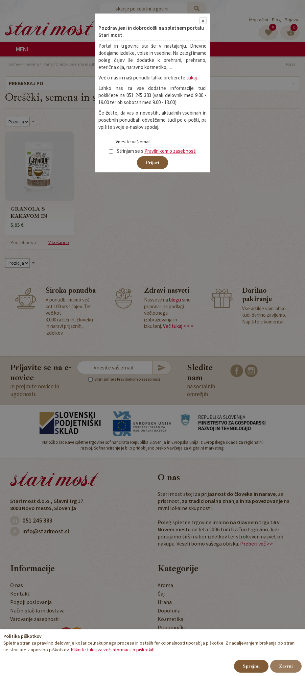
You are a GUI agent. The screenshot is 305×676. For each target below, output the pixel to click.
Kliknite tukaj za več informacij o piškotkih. (113, 650)
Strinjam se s (126, 151)
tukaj (191, 77)
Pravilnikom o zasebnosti (170, 151)
